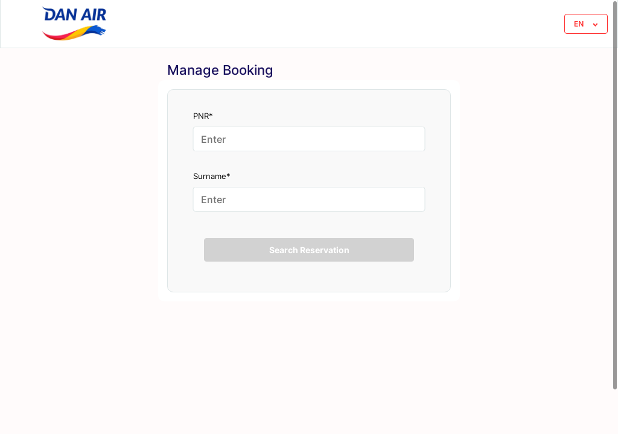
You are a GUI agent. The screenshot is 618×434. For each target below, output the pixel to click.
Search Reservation (309, 250)
